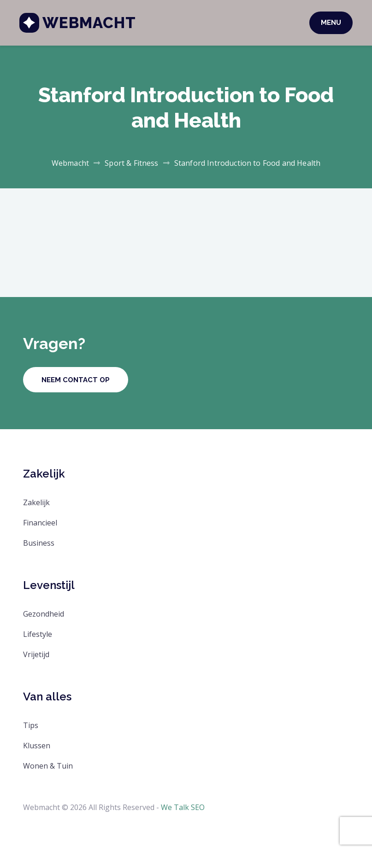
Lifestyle (37, 634)
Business (38, 543)
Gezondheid (43, 614)
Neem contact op (75, 380)
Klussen (36, 745)
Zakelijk (36, 502)
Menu (327, 22)
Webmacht (93, 23)
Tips (30, 725)
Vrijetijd (36, 654)
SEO (198, 807)
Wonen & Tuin (48, 766)
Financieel (40, 523)
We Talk (175, 807)
